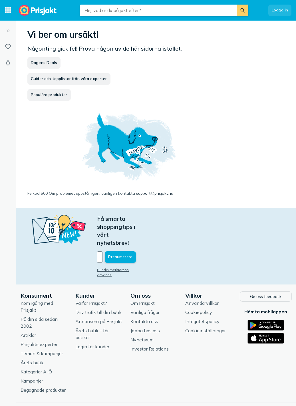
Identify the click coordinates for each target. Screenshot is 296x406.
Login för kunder (92, 322)
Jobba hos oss (145, 306)
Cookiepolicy (198, 287)
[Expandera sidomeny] (8, 31)
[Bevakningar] (8, 63)
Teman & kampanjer (42, 328)
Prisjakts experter (39, 319)
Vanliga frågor (145, 287)
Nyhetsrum (142, 315)
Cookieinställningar (205, 306)
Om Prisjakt (142, 278)
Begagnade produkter (43, 365)
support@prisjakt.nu (154, 193)
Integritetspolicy (202, 296)
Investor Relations (149, 324)
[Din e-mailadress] (134, 233)
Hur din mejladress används (120, 246)
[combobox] (158, 10)
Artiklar (28, 310)
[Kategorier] (8, 10)
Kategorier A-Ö (36, 347)
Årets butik (32, 338)
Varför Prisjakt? (91, 278)
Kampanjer (32, 356)
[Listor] (8, 47)
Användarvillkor (202, 278)
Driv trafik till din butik (98, 287)
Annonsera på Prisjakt (98, 296)
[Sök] (242, 10)
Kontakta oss (144, 296)
